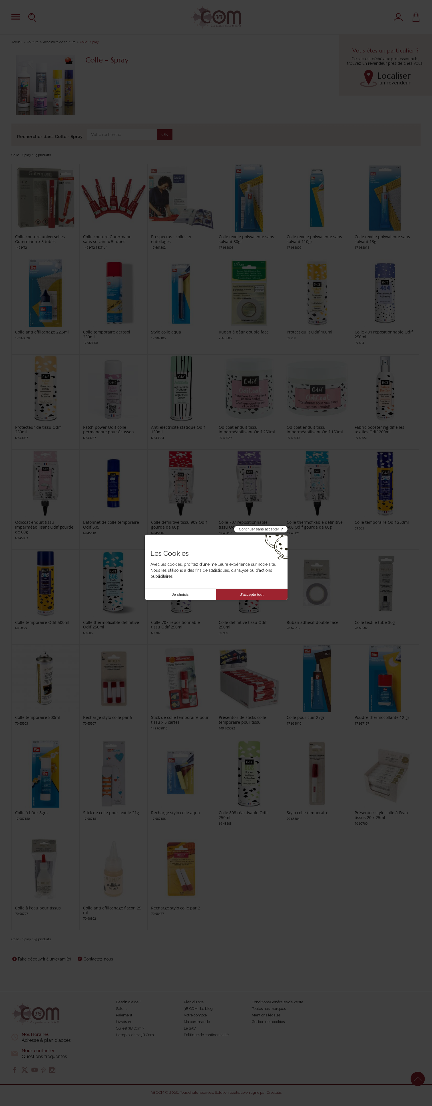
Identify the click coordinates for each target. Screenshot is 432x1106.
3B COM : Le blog (198, 1008)
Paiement (124, 1015)
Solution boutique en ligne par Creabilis (248, 1092)
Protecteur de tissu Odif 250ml (38, 429)
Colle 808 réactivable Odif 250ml (243, 815)
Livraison (123, 1022)
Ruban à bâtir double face (244, 332)
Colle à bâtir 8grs (31, 812)
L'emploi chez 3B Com (135, 1035)
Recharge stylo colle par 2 (175, 908)
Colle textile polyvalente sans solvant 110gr (314, 239)
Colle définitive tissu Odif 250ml (243, 625)
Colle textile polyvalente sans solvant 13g (382, 239)
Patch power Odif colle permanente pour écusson (108, 429)
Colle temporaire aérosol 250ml (106, 334)
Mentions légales (266, 1015)
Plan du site (194, 1002)
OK (164, 134)
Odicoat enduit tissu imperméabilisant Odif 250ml (247, 429)
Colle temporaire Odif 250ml (382, 522)
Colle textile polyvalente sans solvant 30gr (246, 239)
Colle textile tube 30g (375, 622)
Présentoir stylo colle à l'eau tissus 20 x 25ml (381, 815)
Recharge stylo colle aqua (175, 812)
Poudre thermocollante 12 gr (382, 717)
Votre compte (195, 1015)
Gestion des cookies (268, 1022)
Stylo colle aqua (166, 332)
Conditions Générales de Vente (277, 1002)
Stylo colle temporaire (307, 812)
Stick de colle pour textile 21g (111, 812)
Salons (121, 1008)
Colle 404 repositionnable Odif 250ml (384, 334)
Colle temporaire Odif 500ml (42, 622)
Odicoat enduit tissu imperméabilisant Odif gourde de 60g (44, 527)
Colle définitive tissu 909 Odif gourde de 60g (179, 524)
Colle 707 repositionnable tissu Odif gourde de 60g (243, 524)
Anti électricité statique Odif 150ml (178, 429)
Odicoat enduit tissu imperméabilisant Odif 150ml (315, 429)
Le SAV (190, 1028)
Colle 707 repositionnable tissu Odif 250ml (175, 625)
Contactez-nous (98, 959)
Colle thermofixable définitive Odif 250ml (111, 625)
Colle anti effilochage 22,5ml (42, 332)
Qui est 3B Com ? (130, 1028)
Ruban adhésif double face (312, 622)
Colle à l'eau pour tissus (38, 908)
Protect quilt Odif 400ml (309, 332)
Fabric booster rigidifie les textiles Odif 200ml (379, 429)
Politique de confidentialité (206, 1035)
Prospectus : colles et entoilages (171, 239)
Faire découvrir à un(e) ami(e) (44, 959)
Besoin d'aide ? (128, 1002)
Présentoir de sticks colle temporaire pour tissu (242, 720)
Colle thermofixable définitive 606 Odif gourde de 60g (315, 524)
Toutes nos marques (269, 1008)
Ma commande (197, 1022)
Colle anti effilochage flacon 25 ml (112, 910)
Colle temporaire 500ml (37, 717)
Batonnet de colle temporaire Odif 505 (111, 524)
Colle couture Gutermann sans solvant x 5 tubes (107, 239)
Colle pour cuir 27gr (306, 717)
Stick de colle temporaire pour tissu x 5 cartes (180, 720)
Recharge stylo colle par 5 (107, 717)
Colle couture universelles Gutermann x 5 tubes (40, 239)
